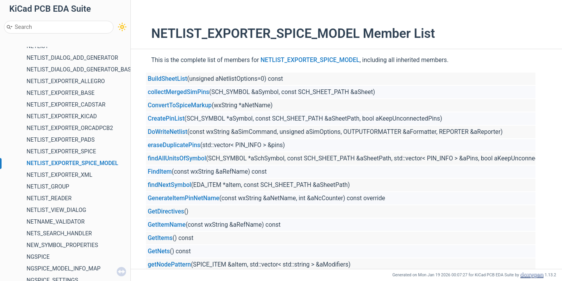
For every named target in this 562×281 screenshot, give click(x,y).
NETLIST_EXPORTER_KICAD (62, 116)
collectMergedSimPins (179, 92)
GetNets (159, 251)
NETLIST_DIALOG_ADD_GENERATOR (72, 58)
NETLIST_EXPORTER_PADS (61, 140)
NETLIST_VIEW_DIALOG (56, 210)
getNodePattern (169, 264)
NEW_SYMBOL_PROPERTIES (62, 245)
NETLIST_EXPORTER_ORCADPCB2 (70, 128)
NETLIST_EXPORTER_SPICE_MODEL (72, 163)
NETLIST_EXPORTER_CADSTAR (66, 104)
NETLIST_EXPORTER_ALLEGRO (66, 81)
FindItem (160, 171)
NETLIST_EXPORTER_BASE (60, 93)
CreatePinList (166, 118)
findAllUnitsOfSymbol (177, 158)
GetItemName (167, 224)
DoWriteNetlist (167, 131)
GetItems (160, 238)
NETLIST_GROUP (48, 186)
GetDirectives (166, 211)
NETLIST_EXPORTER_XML (59, 175)
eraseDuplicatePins (174, 145)
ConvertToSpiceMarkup (180, 105)
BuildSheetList (167, 78)
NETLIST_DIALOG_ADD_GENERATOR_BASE (80, 69)
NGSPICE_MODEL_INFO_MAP (64, 268)
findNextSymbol (169, 185)
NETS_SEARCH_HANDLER (59, 233)
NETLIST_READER (49, 198)
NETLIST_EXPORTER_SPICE (61, 151)
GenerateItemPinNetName (183, 198)
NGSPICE (38, 257)
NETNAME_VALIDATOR (56, 222)
